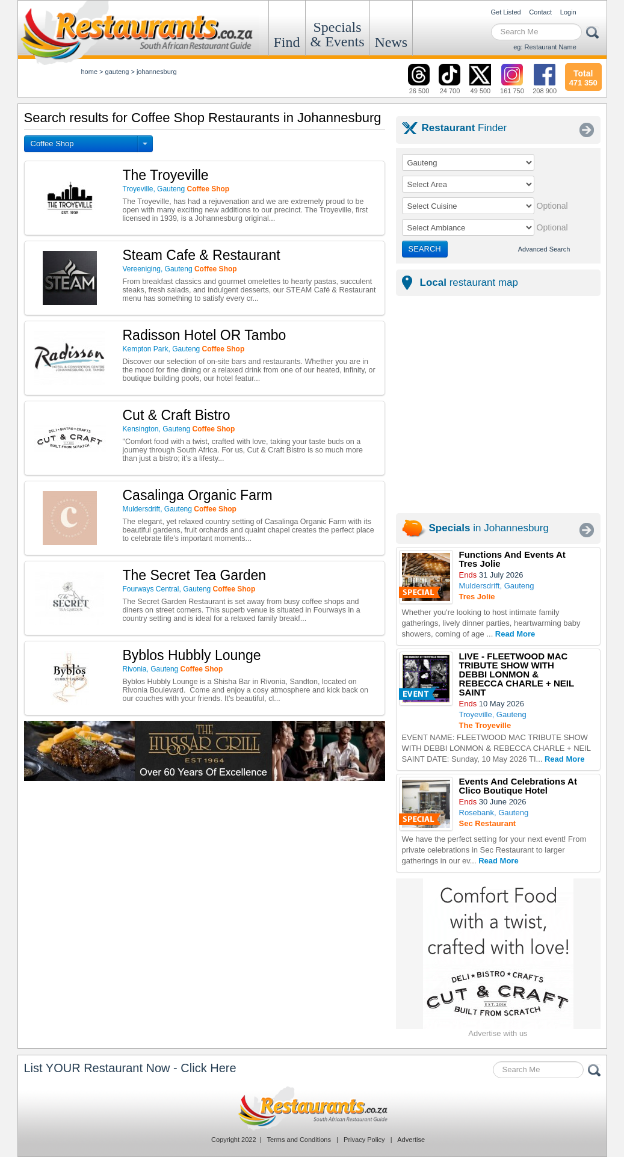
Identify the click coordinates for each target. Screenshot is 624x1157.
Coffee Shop (52, 143)
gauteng (117, 71)
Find (287, 42)
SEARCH (425, 248)
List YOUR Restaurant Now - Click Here (130, 1068)
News (391, 42)
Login (568, 12)
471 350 (583, 76)
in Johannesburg (489, 528)
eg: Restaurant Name (544, 47)
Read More (515, 633)
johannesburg (157, 71)
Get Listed (506, 12)
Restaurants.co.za (312, 1108)
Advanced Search (544, 249)
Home (89, 71)
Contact (540, 12)
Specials (337, 34)
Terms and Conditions (299, 1139)
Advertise (411, 1139)
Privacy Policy (364, 1139)
